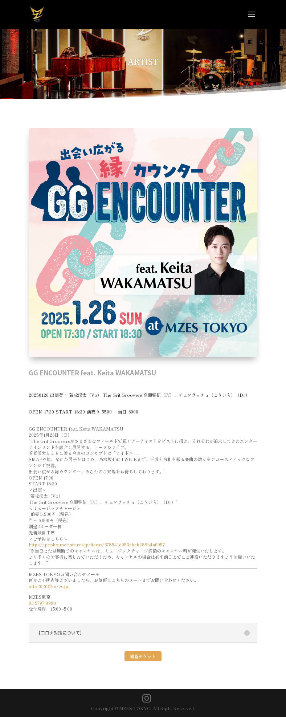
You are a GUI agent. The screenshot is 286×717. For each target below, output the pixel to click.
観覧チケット (143, 656)
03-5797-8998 (42, 603)
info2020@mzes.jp (48, 586)
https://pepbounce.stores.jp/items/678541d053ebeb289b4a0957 (97, 544)
